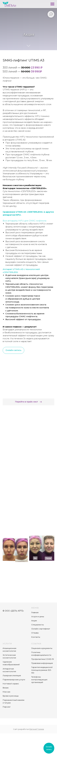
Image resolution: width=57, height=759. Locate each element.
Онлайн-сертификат (40, 629)
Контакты (35, 637)
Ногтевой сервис (11, 684)
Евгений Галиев (37, 729)
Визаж (6, 688)
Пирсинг (7, 707)
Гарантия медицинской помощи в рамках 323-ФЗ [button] (42, 670)
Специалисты (37, 625)
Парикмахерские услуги (14, 679)
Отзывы (35, 633)
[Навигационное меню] (52, 4)
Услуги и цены (37, 616)
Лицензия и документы (41, 648)
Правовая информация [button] (42, 663)
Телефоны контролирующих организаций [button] (39, 679)
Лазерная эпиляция (12, 675)
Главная (34, 612)
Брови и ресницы (11, 696)
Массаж (6, 692)
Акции (34, 620)
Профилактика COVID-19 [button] (42, 659)
